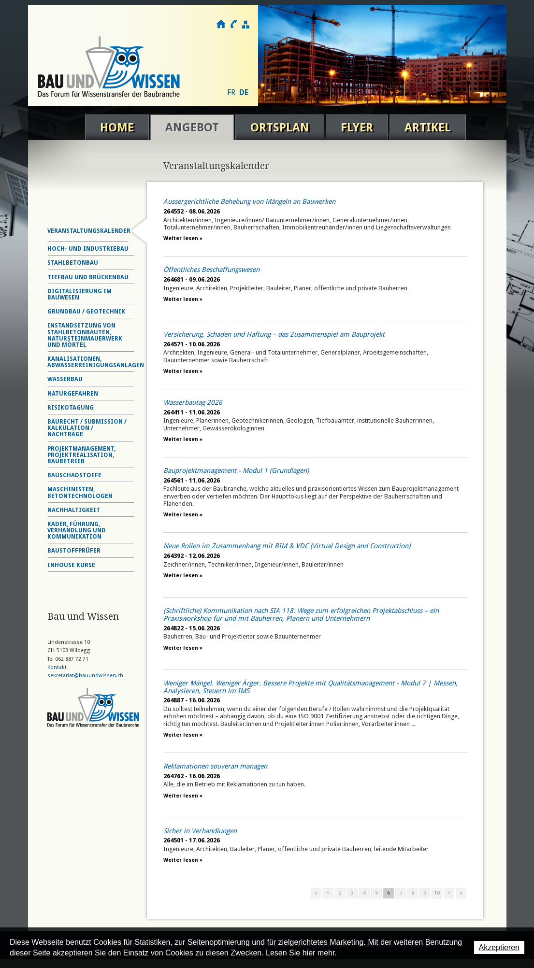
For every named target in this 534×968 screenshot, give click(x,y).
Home (117, 127)
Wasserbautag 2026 (192, 402)
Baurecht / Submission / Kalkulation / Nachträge (87, 428)
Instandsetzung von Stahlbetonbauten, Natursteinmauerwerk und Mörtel (84, 335)
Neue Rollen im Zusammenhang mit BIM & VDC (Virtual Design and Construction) (286, 546)
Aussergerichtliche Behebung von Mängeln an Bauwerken (249, 201)
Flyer (357, 127)
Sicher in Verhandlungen (200, 831)
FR (231, 92)
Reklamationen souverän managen (215, 766)
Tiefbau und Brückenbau (88, 277)
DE (243, 92)
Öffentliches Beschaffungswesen (211, 269)
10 (437, 893)
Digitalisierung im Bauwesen (79, 294)
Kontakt (233, 24)
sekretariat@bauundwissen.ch (85, 675)
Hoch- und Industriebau (88, 248)
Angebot (192, 127)
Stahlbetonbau (72, 262)
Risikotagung (70, 407)
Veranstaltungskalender (88, 231)
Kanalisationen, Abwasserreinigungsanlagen (95, 362)
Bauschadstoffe (74, 475)
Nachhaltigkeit (73, 510)
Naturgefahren (72, 393)
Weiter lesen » (182, 238)
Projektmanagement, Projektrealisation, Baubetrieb (81, 455)
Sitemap (245, 24)
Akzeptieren (499, 947)
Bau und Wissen (109, 66)
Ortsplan (279, 127)
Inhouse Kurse (71, 565)
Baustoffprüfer (74, 550)
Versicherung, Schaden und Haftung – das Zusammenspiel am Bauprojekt (274, 334)
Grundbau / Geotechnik (86, 311)
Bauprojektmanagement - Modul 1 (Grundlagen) (236, 470)
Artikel (427, 127)
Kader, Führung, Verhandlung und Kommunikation (76, 530)
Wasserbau (65, 379)
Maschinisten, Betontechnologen (80, 492)
